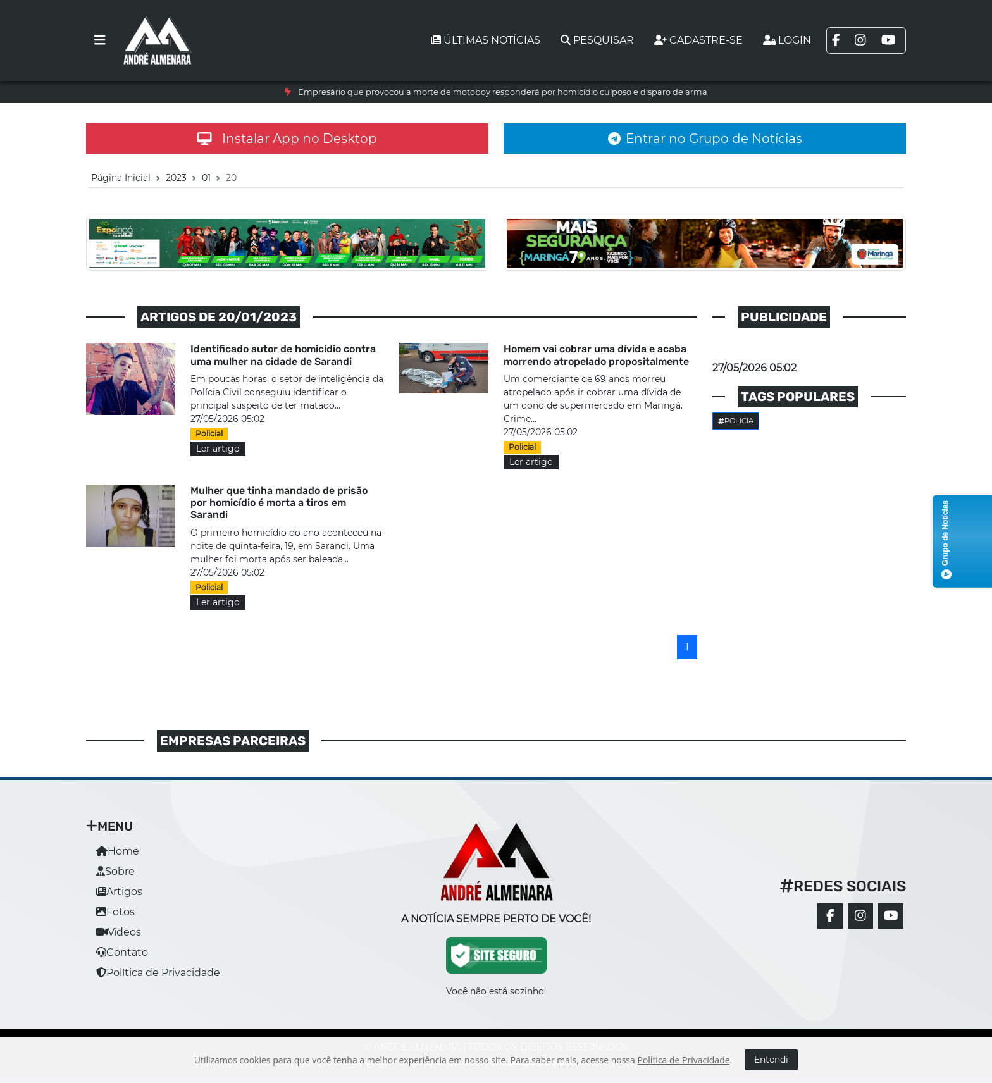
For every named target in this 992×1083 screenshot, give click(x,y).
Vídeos (118, 932)
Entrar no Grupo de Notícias (705, 138)
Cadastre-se (698, 40)
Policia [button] (735, 420)
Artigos (119, 892)
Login (787, 40)
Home (117, 851)
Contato (122, 952)
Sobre (115, 871)
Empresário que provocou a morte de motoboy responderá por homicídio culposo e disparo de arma (502, 92)
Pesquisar (597, 40)
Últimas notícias (485, 40)
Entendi (771, 1059)
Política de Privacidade (158, 973)
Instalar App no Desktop (287, 138)
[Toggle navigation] (100, 40)
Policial (209, 433)
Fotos (115, 912)
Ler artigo (218, 448)
